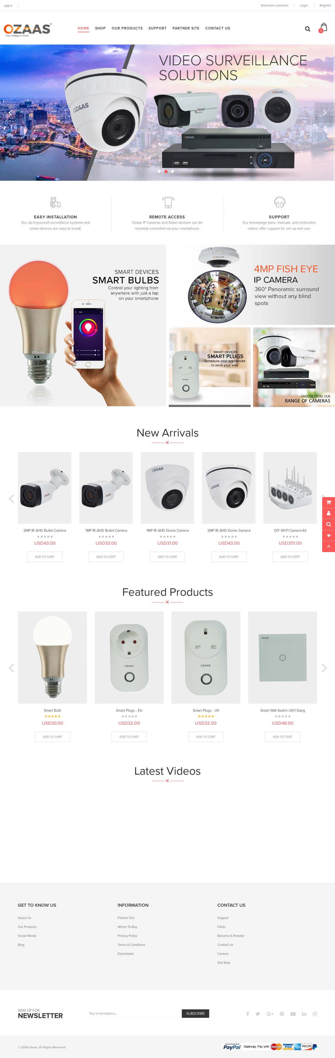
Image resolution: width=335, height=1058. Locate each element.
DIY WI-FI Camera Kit (290, 530)
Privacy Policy (127, 935)
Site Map (223, 962)
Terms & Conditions (131, 944)
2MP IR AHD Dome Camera (228, 530)
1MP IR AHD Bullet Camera (106, 530)
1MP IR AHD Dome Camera (168, 530)
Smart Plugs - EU (129, 710)
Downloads (126, 953)
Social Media (27, 935)
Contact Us (225, 944)
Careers (223, 953)
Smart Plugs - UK (206, 710)
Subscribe (195, 1013)
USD (8, 6)
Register (325, 5)
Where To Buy (127, 926)
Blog (21, 944)
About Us (24, 917)
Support (223, 917)
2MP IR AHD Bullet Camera (45, 530)
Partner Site (126, 917)
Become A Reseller (230, 935)
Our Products (27, 926)
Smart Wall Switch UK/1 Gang (282, 710)
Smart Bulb (52, 710)
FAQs (221, 926)
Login (304, 5)
